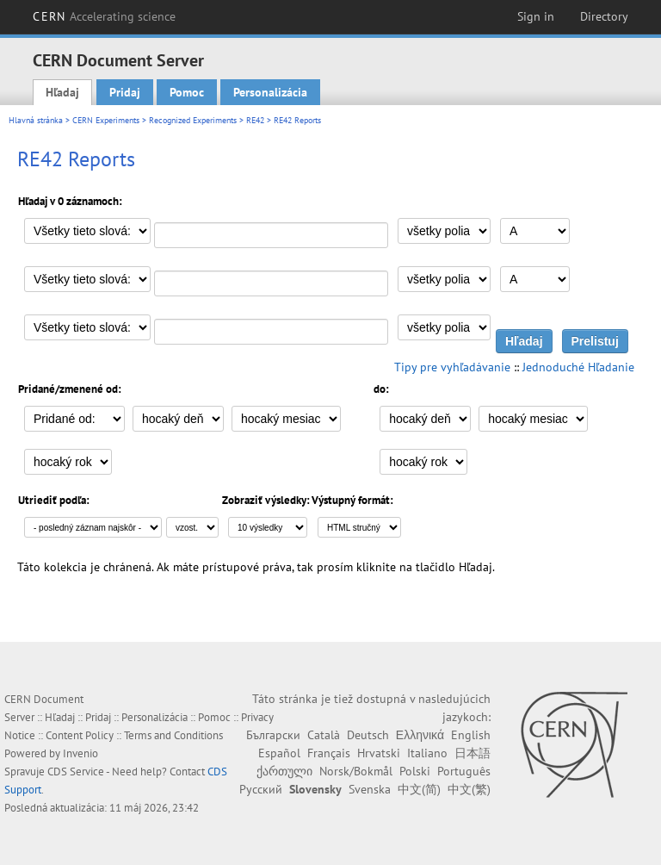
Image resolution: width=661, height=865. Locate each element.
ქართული (284, 771)
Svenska (370, 789)
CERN (104, 16)
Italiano (427, 753)
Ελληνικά (420, 735)
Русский (260, 789)
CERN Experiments (105, 120)
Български (273, 735)
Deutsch (368, 735)
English (471, 735)
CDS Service (75, 771)
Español (279, 753)
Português (464, 771)
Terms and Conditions (173, 735)
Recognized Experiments (193, 120)
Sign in (535, 16)
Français (328, 753)
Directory (604, 16)
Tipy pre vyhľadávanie (452, 367)
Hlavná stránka (36, 120)
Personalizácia (270, 92)
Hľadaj (62, 92)
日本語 (472, 753)
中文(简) (419, 789)
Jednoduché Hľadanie (578, 367)
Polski (414, 771)
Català (323, 735)
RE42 (255, 120)
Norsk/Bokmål (355, 771)
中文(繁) (469, 789)
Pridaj (124, 92)
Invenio (80, 753)
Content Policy (80, 735)
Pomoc (187, 92)
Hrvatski (378, 753)
